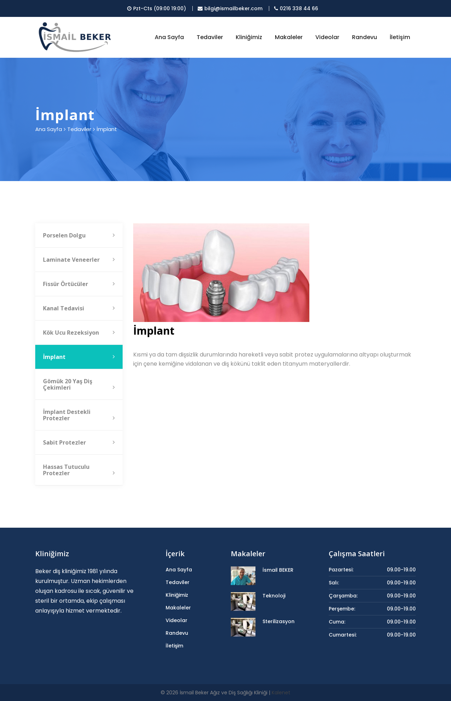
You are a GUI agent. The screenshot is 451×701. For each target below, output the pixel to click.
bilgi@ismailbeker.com (230, 8)
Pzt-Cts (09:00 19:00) (156, 8)
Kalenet (281, 692)
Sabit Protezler (79, 442)
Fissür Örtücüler (79, 284)
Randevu (364, 37)
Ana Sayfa (169, 37)
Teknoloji (273, 595)
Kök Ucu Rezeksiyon (79, 332)
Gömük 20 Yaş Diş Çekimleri (79, 384)
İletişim (400, 37)
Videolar (327, 37)
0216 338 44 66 (296, 8)
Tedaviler (210, 37)
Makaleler (289, 37)
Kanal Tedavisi (79, 308)
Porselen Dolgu (79, 235)
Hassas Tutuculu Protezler (79, 470)
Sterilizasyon (278, 621)
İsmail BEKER (278, 569)
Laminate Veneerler (79, 259)
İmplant (79, 357)
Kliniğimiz (249, 37)
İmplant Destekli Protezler (79, 415)
